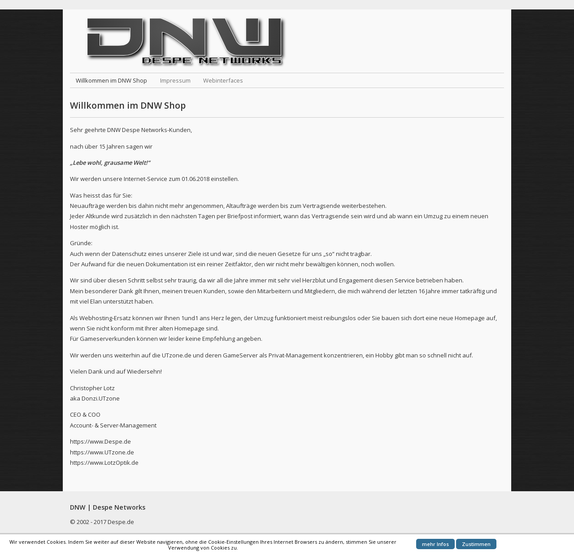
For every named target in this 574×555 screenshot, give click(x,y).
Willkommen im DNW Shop (111, 80)
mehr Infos (435, 544)
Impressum (175, 80)
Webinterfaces (223, 80)
